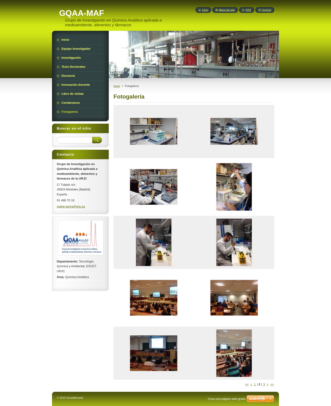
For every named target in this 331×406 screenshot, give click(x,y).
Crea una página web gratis (226, 399)
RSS (248, 10)
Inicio (116, 86)
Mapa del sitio (227, 10)
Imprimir (266, 10)
